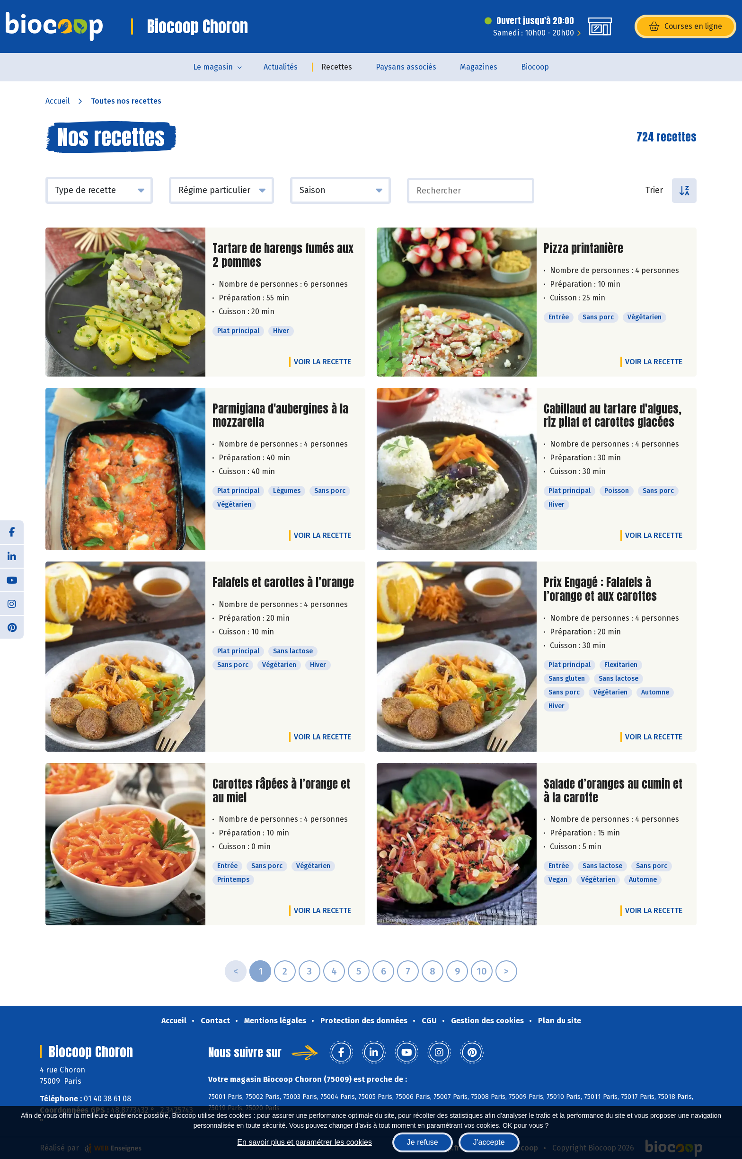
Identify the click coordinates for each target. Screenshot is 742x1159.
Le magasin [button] (213, 66)
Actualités (281, 66)
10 (482, 971)
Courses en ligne (685, 26)
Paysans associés (406, 66)
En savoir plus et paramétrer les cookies (304, 1142)
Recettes (336, 66)
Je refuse (422, 1142)
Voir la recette (322, 361)
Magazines (478, 66)
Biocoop (535, 66)
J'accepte (489, 1142)
